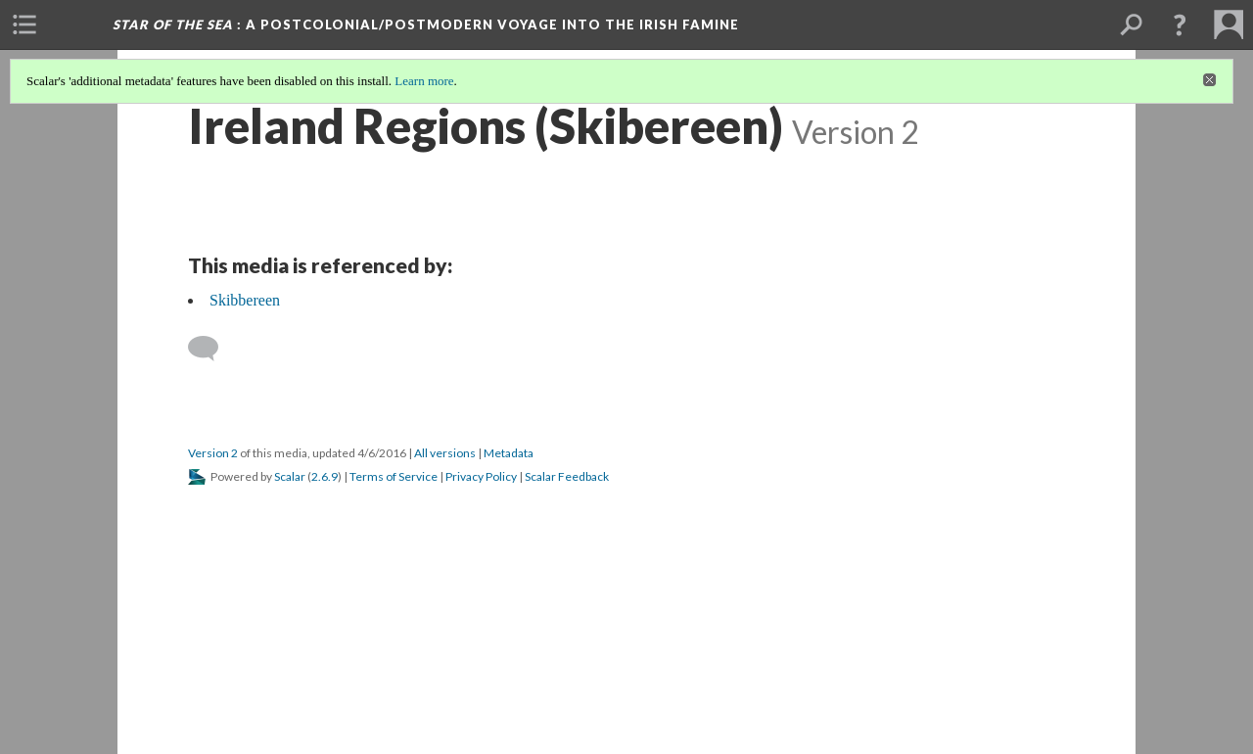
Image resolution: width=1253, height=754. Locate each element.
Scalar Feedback (567, 476)
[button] (1179, 24)
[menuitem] (24, 24)
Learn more (423, 80)
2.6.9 (324, 476)
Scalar (289, 476)
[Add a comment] (212, 348)
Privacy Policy (481, 476)
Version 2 (213, 453)
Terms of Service (393, 476)
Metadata (509, 453)
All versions (445, 453)
